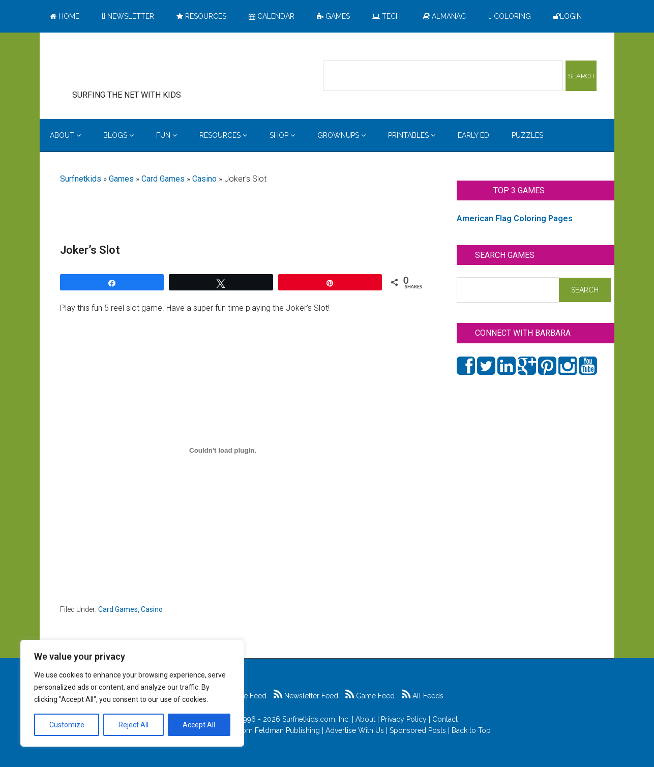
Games (121, 179)
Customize (66, 725)
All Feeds (422, 696)
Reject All (133, 725)
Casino (204, 179)
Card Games (163, 179)
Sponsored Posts (418, 730)
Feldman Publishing (287, 730)
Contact (445, 719)
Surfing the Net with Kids (142, 65)
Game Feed (370, 696)
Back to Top (471, 730)
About (365, 719)
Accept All (199, 725)
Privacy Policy (404, 719)
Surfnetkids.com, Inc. (316, 719)
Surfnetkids (80, 179)
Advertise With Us (354, 730)
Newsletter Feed (306, 696)
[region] (132, 693)
